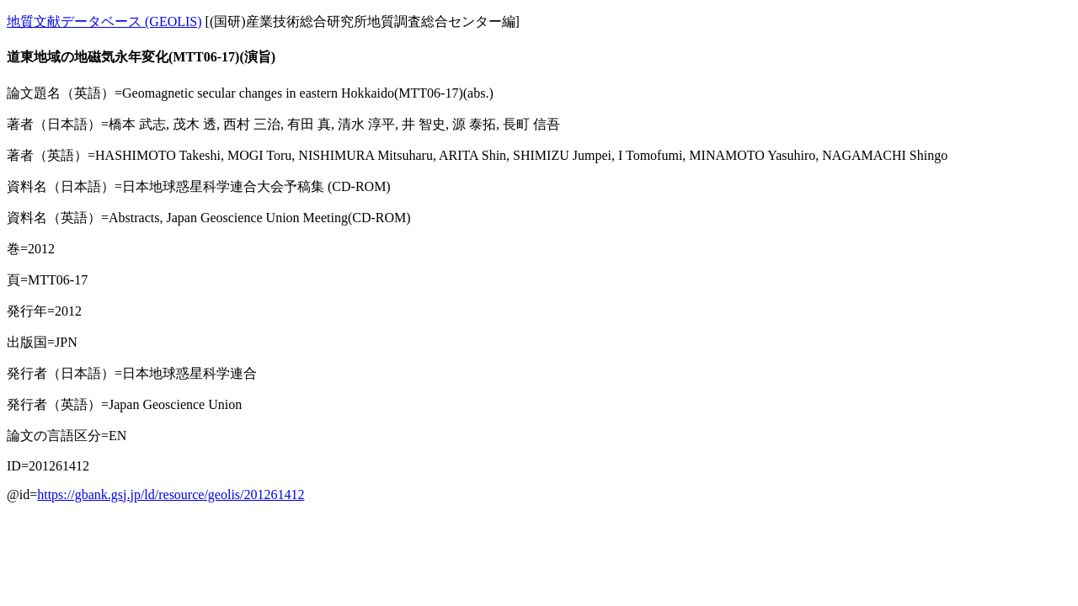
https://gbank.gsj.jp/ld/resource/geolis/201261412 (170, 494)
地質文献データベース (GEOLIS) (104, 21)
